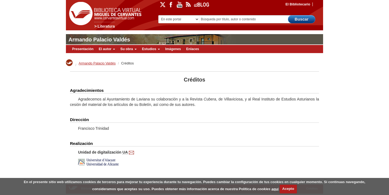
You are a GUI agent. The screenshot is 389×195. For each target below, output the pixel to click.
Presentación (82, 49)
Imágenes (173, 49)
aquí (275, 189)
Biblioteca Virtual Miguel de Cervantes (104, 13)
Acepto (288, 189)
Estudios (151, 49)
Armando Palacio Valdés (99, 40)
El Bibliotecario (298, 4)
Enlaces (192, 49)
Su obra (128, 49)
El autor (107, 49)
